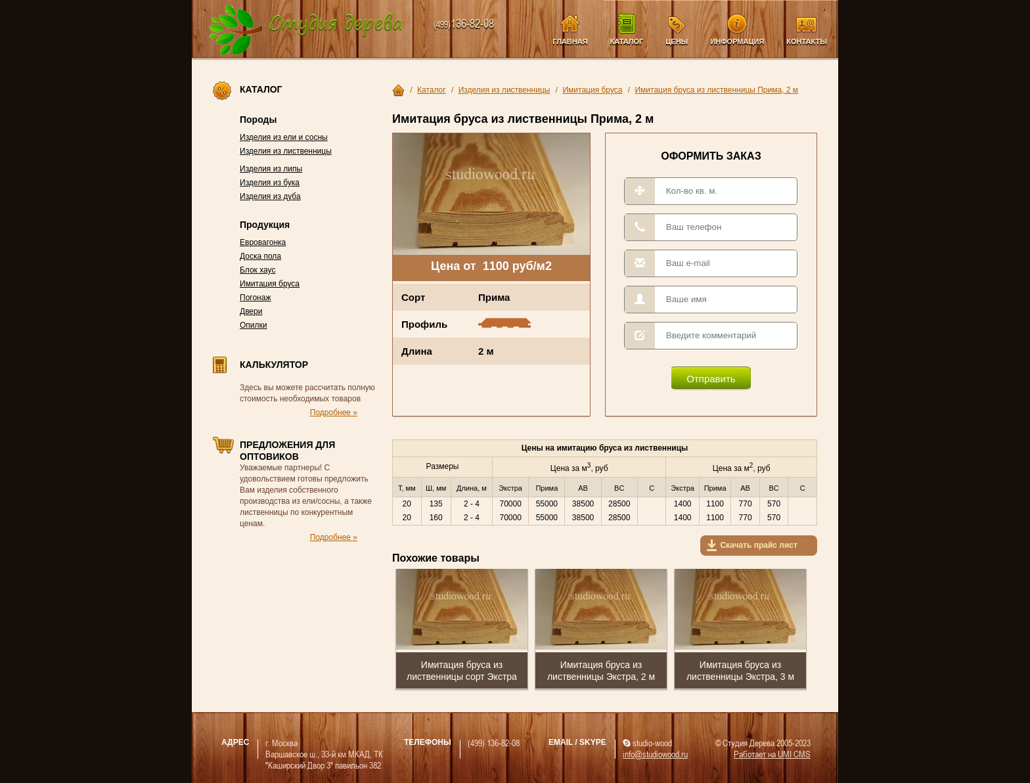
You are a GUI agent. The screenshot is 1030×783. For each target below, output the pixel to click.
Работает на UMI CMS (772, 753)
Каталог (627, 41)
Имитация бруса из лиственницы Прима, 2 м (716, 90)
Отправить (710, 378)
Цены (676, 41)
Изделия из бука (270, 182)
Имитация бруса (270, 283)
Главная (569, 41)
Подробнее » (333, 412)
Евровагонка (263, 242)
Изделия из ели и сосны (284, 137)
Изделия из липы (271, 168)
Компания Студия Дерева (305, 30)
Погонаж (255, 297)
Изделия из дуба (270, 196)
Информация (737, 41)
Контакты (806, 41)
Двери (251, 311)
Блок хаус (257, 270)
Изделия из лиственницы (286, 151)
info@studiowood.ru (655, 753)
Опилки (253, 325)
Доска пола (260, 256)
